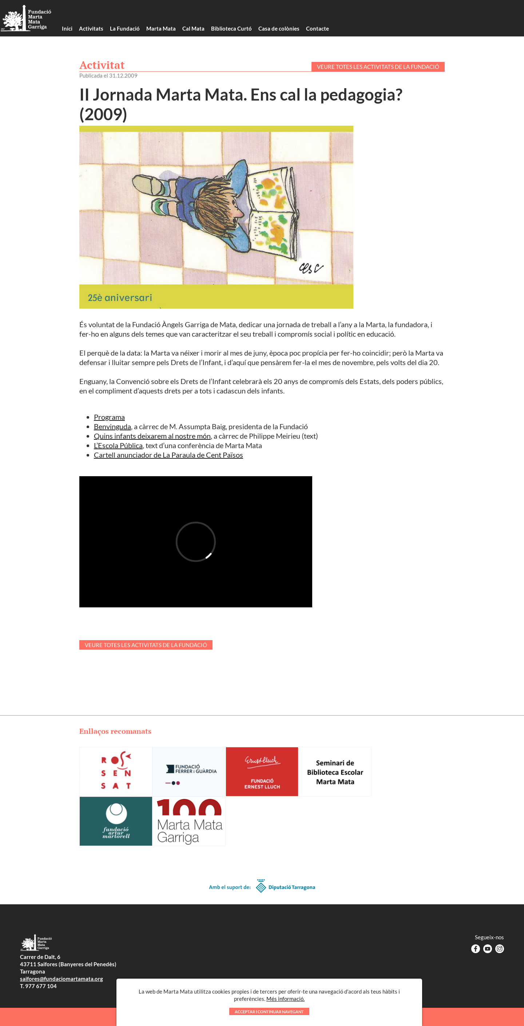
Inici (67, 28)
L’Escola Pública (118, 445)
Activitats (91, 28)
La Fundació (125, 28)
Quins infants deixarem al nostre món (152, 435)
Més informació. (285, 1002)
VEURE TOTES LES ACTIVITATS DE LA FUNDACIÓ (378, 66)
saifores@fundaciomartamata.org (61, 978)
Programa (109, 416)
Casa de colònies (278, 28)
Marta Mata (161, 28)
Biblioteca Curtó (231, 28)
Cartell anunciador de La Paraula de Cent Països (168, 454)
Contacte (317, 28)
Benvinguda (112, 426)
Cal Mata (193, 28)
